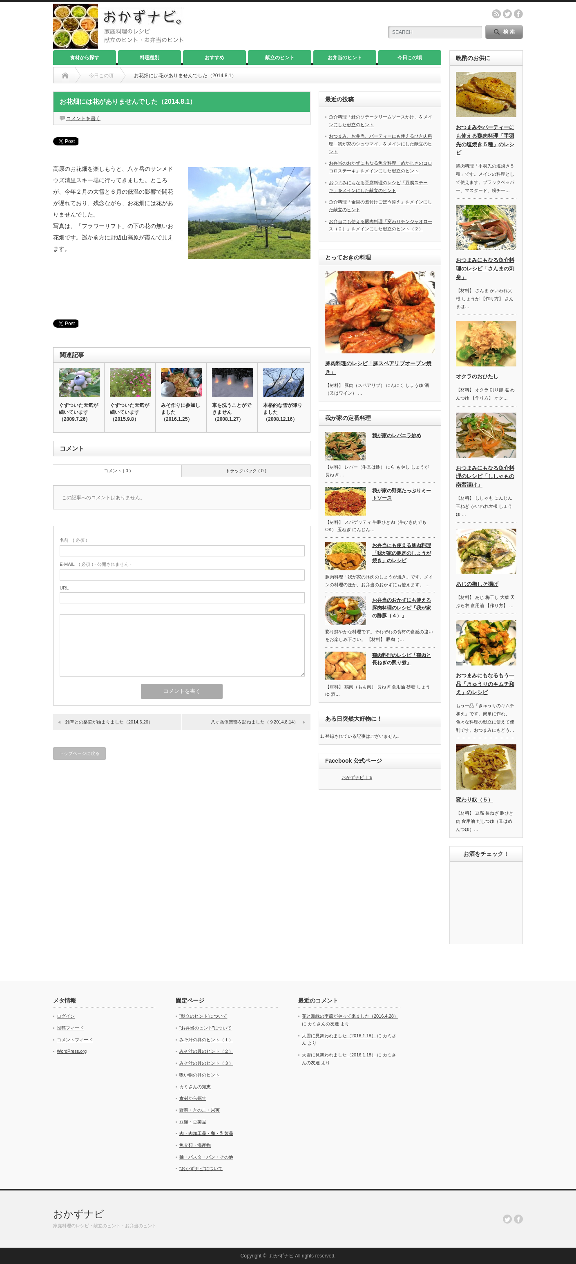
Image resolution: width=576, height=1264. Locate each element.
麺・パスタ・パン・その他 (206, 1157)
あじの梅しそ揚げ (477, 584)
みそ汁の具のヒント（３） (206, 1063)
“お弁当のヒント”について (205, 1027)
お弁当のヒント (345, 57)
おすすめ (214, 57)
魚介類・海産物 (195, 1145)
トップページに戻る (79, 753)
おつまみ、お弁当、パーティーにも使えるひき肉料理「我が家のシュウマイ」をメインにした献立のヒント (380, 144)
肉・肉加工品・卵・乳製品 (206, 1133)
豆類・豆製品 (192, 1121)
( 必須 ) (73, 540)
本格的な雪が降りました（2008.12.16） (282, 412)
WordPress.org (72, 1051)
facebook (518, 13)
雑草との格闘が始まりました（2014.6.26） (109, 721)
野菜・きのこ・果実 (199, 1110)
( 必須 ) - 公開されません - (96, 564)
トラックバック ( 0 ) (245, 470)
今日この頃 (409, 57)
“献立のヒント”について (203, 1016)
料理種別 (149, 57)
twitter (507, 13)
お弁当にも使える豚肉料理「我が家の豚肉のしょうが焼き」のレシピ (401, 553)
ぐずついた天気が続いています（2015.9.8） (129, 412)
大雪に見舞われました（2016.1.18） (339, 1035)
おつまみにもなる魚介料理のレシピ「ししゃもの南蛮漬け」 (485, 476)
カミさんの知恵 (195, 1086)
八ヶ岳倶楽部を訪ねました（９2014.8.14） (254, 721)
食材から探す (84, 57)
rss (496, 13)
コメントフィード (75, 1039)
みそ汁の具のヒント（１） (206, 1039)
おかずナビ (78, 1213)
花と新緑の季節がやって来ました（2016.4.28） (350, 1016)
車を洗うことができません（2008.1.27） (231, 412)
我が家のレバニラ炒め (396, 435)
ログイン (66, 1016)
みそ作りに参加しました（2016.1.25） (180, 412)
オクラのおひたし (477, 376)
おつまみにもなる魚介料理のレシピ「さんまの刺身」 (485, 268)
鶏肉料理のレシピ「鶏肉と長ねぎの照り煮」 (401, 659)
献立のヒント (280, 57)
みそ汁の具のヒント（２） (206, 1051)
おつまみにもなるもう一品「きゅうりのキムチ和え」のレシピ (485, 684)
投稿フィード (70, 1027)
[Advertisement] (181, 289)
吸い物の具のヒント (199, 1074)
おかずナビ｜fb (357, 777)
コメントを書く (83, 118)
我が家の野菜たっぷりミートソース (401, 494)
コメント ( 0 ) (117, 470)
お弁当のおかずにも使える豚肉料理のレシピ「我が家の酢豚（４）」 (401, 607)
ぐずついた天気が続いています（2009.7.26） (78, 412)
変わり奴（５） (474, 800)
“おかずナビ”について (201, 1168)
